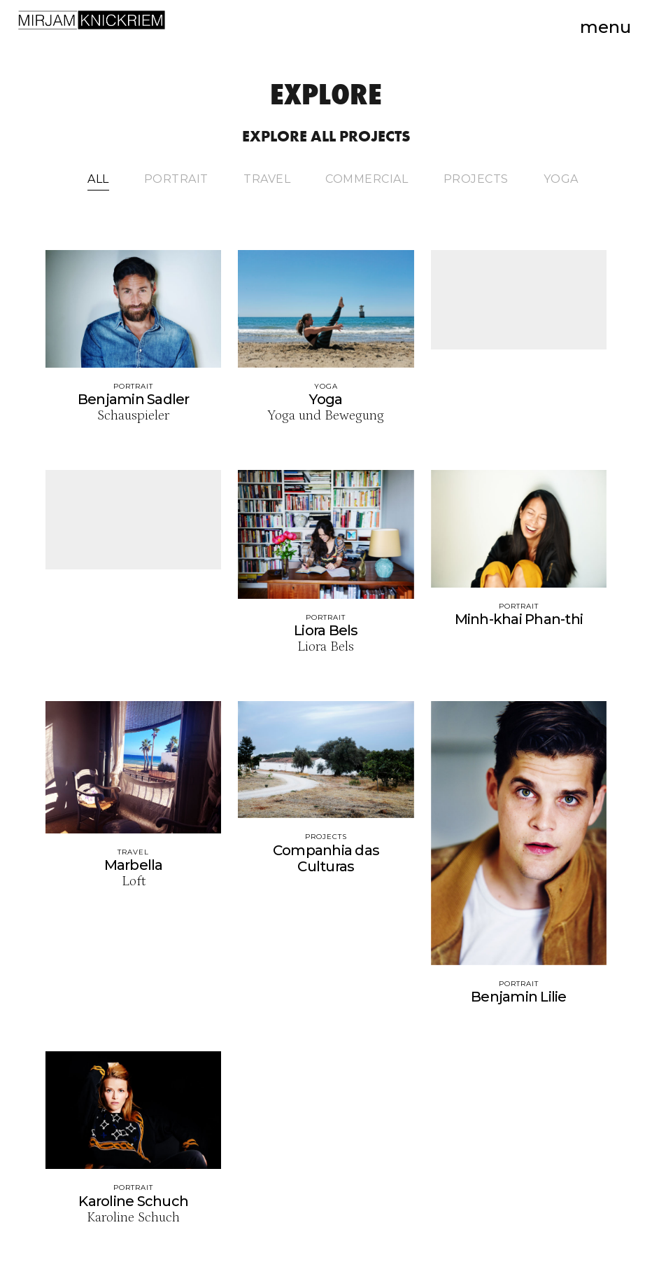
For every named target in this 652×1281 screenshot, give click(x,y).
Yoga (561, 179)
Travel (266, 179)
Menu (605, 27)
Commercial (366, 179)
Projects (476, 179)
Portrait (176, 179)
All (98, 179)
